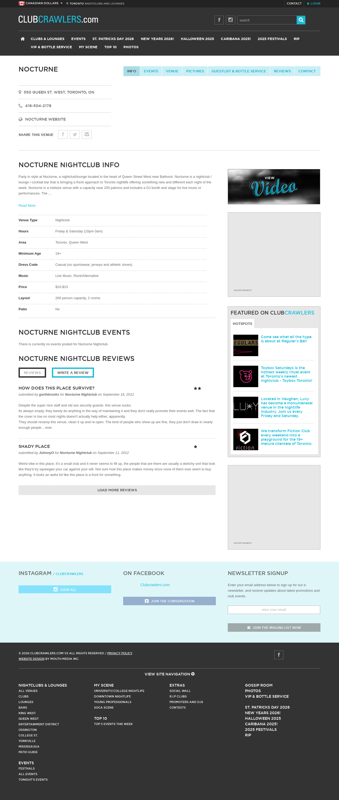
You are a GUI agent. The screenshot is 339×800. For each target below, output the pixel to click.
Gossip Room (259, 685)
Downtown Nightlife (112, 696)
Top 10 (110, 47)
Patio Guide (28, 752)
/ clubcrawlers (68, 574)
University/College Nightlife (119, 690)
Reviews (282, 71)
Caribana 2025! (236, 39)
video (274, 186)
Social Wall (180, 690)
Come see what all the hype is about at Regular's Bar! (286, 339)
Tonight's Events (33, 779)
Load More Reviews (117, 490)
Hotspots (242, 323)
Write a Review (73, 372)
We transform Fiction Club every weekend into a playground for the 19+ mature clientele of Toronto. (286, 437)
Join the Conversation (169, 601)
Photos (131, 47)
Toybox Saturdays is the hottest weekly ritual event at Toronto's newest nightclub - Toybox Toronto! (286, 374)
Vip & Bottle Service (267, 696)
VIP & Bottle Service (51, 47)
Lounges (26, 702)
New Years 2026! (157, 39)
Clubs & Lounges (47, 39)
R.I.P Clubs (178, 696)
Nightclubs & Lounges (43, 685)
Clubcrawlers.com (155, 585)
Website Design (31, 658)
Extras (177, 685)
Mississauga (29, 746)
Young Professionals (112, 702)
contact (307, 71)
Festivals (27, 768)
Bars (23, 707)
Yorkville (27, 740)
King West (27, 713)
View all (64, 590)
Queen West (29, 718)
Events (78, 39)
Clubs (24, 696)
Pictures (195, 71)
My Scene (88, 47)
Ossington (28, 729)
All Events (28, 774)
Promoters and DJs (186, 702)
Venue (172, 71)
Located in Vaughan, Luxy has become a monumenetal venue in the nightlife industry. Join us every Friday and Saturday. (287, 407)
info (131, 71)
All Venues (28, 690)
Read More (27, 205)
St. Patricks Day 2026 (113, 39)
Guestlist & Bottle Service (239, 71)
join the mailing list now (274, 627)
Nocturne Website (45, 119)
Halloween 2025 (197, 39)
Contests (178, 707)
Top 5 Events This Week (113, 724)
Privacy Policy (119, 653)
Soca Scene (104, 707)
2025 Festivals (272, 39)
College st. (28, 735)
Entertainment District (39, 724)
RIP (297, 39)
